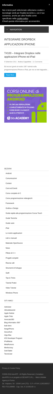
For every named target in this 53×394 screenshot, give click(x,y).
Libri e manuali (11, 238)
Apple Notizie (9, 313)
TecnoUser (8, 354)
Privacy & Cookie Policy (11, 368)
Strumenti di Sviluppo (14, 268)
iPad (7, 228)
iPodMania (8, 341)
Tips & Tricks (10, 278)
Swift (7, 273)
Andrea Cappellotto (24, 62)
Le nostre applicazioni (14, 233)
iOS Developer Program (13, 338)
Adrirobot (7, 307)
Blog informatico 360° (12, 323)
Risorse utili (10, 263)
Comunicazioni (11, 178)
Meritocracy (8, 348)
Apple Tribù (8, 316)
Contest (8, 183)
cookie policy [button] (22, 18)
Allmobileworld (9, 310)
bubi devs (7, 326)
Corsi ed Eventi (11, 188)
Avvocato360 (9, 319)
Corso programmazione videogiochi (19, 198)
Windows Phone (12, 293)
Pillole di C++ (11, 253)
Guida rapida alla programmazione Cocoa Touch (24, 213)
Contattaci (39, 374)
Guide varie (10, 223)
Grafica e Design (12, 208)
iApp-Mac (7, 335)
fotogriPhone (9, 329)
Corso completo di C (13, 193)
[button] (49, 4)
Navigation (14, 29)
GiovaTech (8, 332)
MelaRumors (9, 344)
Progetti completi (12, 258)
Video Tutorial (11, 288)
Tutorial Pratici (11, 283)
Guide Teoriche (11, 218)
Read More (10, 75)
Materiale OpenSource (14, 243)
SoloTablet (8, 351)
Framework (10, 203)
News (8, 248)
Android (8, 173)
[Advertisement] (25, 144)
